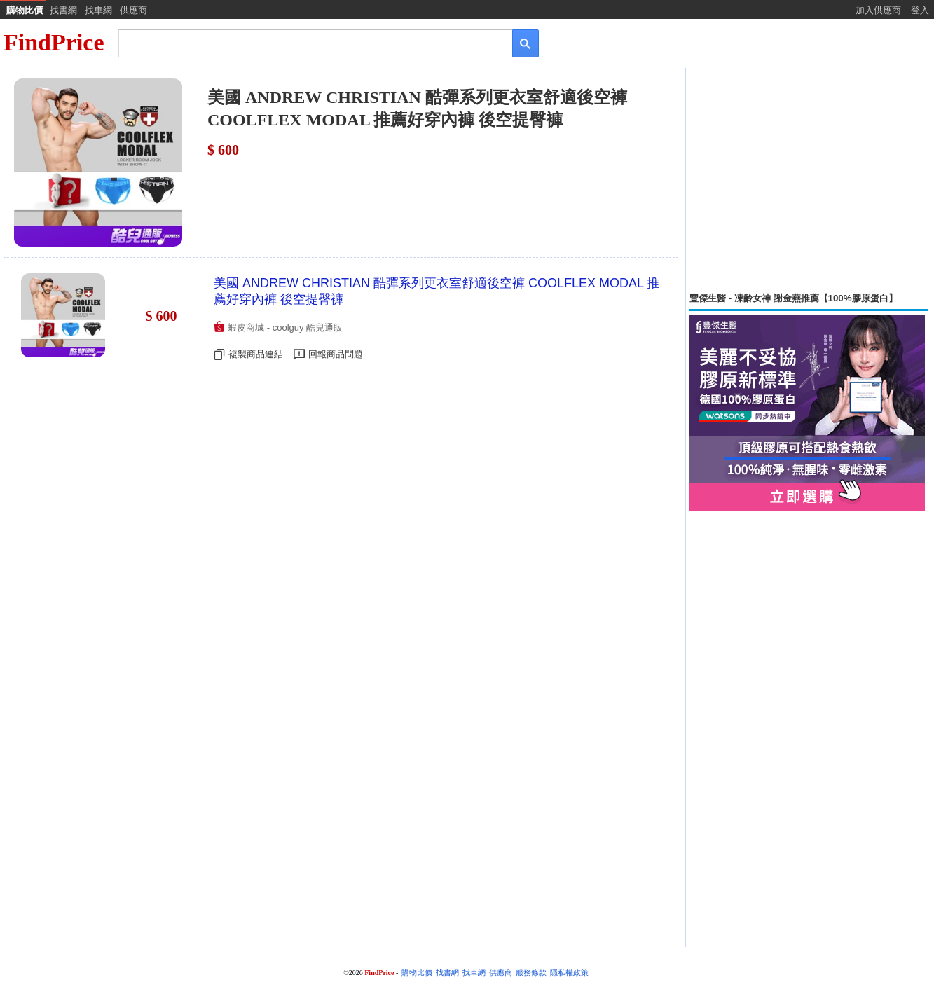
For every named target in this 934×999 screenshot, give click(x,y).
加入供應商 (878, 10)
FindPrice (54, 42)
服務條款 (531, 973)
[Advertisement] (808, 180)
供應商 (133, 10)
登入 (920, 10)
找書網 (63, 10)
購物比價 (24, 10)
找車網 (98, 10)
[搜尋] (306, 42)
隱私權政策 (569, 973)
